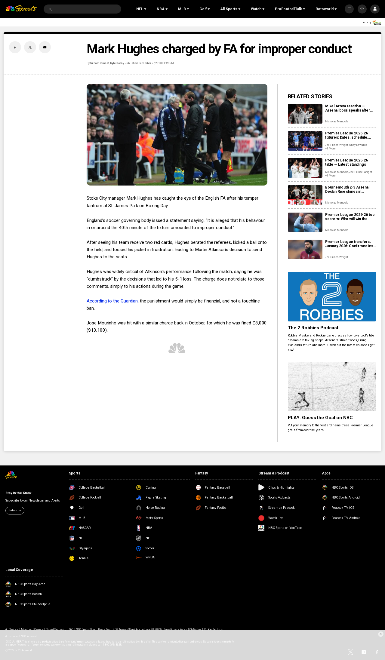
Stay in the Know (18, 493)
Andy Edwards (358, 144)
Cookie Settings (213, 629)
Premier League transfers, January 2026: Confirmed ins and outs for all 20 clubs (349, 244)
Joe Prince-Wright (336, 144)
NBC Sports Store (86, 629)
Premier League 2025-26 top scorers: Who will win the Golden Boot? (349, 217)
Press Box (103, 629)
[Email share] (45, 47)
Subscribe (14, 510)
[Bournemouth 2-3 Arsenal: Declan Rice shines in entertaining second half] (305, 195)
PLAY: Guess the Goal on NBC (320, 417)
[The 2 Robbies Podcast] (332, 296)
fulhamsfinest (99, 63)
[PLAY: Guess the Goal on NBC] (332, 386)
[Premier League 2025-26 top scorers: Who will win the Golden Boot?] (305, 222)
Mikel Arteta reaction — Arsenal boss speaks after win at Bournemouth (347, 108)
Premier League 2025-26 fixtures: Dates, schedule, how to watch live (346, 135)
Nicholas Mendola (336, 121)
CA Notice (195, 629)
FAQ (71, 629)
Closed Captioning (56, 629)
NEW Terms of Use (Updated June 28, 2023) (137, 629)
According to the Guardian (112, 301)
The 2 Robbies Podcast (313, 327)
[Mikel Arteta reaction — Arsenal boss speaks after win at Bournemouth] (305, 114)
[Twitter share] (30, 47)
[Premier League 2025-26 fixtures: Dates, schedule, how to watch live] (305, 141)
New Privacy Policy (175, 629)
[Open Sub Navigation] (146, 9)
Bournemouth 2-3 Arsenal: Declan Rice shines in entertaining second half (347, 189)
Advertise (26, 629)
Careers (38, 629)
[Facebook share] (15, 47)
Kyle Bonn (116, 63)
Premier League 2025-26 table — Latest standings (346, 162)
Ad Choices (11, 629)
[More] (349, 9)
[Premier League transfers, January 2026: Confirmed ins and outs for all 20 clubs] (305, 249)
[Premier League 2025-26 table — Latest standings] (305, 168)
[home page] (21, 9)
